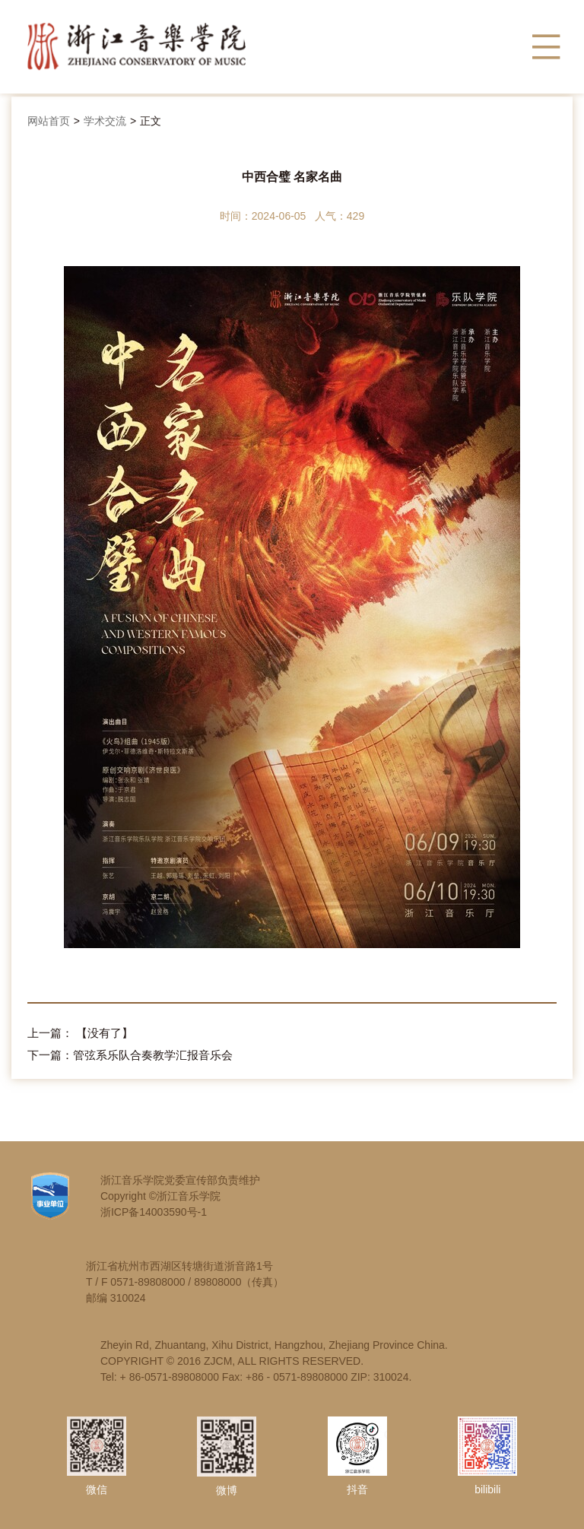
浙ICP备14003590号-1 (153, 1212)
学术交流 (105, 121)
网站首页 (48, 121)
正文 (150, 121)
